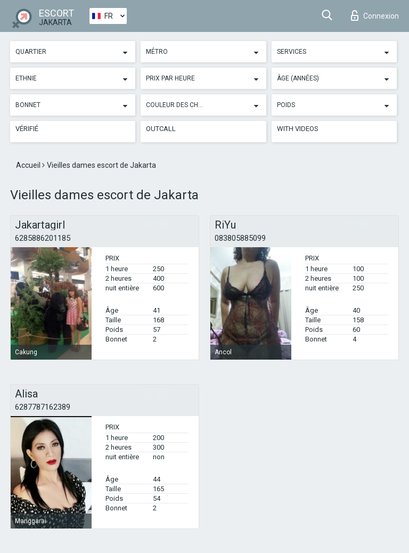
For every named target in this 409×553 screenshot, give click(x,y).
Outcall (161, 129)
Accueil (29, 165)
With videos (297, 129)
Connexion (375, 15)
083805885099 (240, 238)
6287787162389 (42, 407)
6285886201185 (42, 238)
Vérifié (26, 129)
